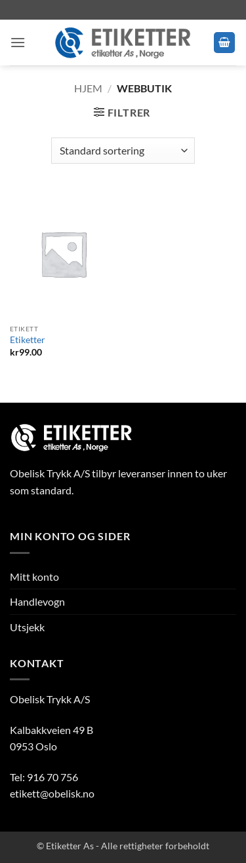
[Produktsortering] (122, 151)
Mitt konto (34, 576)
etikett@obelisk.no (52, 793)
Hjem (88, 88)
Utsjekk (27, 627)
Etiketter (27, 340)
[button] (18, 42)
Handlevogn (37, 601)
